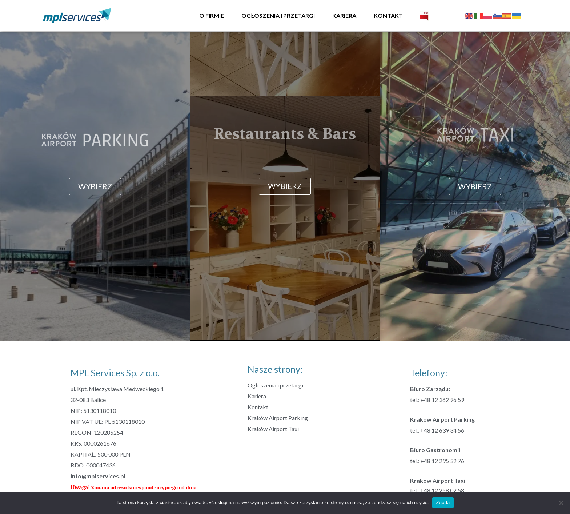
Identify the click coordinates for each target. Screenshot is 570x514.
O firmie (211, 15)
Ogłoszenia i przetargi (278, 15)
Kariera (344, 15)
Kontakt (388, 15)
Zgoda (443, 502)
